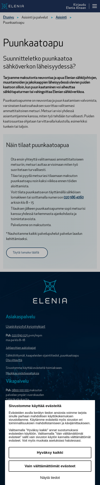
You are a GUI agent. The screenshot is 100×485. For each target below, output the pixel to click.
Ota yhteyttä (14, 360)
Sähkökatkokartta (17, 399)
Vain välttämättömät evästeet (50, 466)
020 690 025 (20, 335)
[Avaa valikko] (94, 6)
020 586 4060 (74, 197)
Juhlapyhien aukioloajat (21, 348)
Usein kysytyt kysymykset (25, 327)
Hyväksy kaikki (50, 452)
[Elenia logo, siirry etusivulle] (18, 6)
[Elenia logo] (50, 292)
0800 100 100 (20, 390)
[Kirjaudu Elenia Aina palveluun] (77, 6)
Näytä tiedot (50, 478)
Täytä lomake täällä (26, 252)
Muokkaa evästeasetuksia (22, 373)
